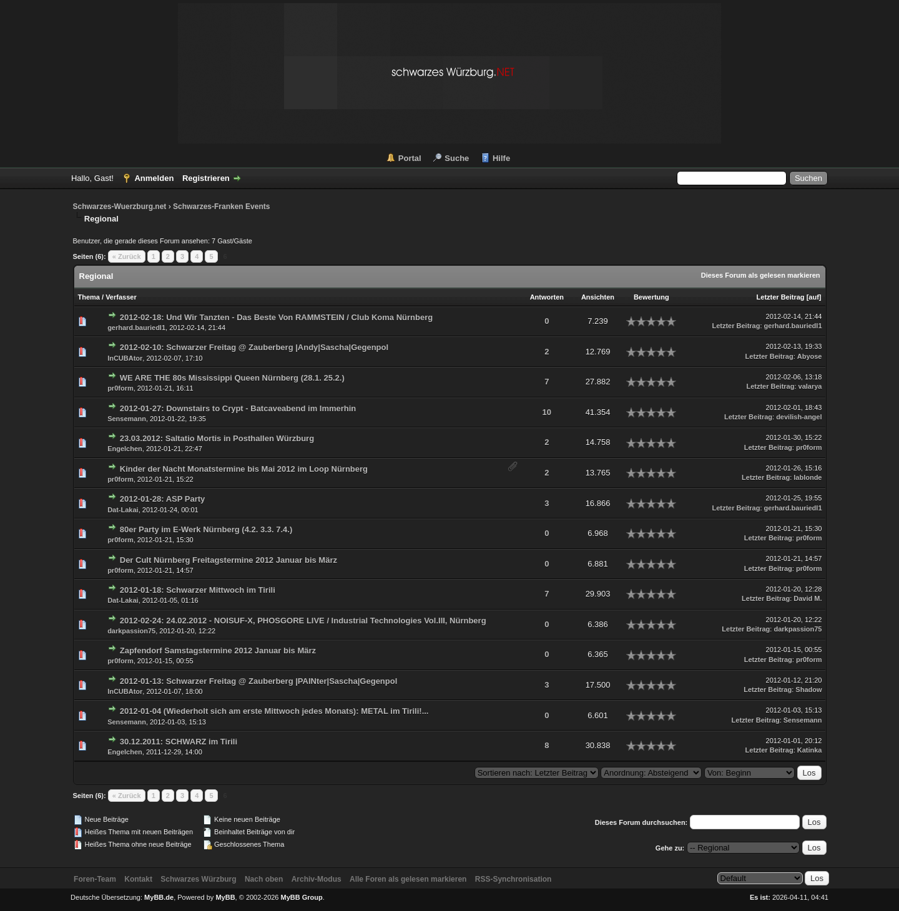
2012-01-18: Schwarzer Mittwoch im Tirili (197, 590)
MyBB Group (302, 897)
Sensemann (126, 418)
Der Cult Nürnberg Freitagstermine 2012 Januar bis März (228, 560)
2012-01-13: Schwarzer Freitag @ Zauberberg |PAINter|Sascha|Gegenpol (259, 681)
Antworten (547, 297)
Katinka (809, 750)
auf (813, 297)
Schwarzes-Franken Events (221, 206)
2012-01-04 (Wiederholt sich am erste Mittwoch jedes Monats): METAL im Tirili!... (274, 711)
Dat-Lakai (123, 510)
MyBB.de (159, 897)
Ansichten (597, 297)
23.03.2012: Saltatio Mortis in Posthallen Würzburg (217, 438)
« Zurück (126, 256)
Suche (457, 158)
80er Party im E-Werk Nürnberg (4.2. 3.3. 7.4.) (206, 529)
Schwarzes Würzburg (198, 879)
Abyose (809, 356)
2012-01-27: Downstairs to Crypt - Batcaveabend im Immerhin (238, 408)
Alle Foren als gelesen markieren (408, 879)
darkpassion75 (131, 631)
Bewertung (651, 297)
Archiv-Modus (316, 879)
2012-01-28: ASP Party (162, 499)
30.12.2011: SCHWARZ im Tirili (178, 741)
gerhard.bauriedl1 (136, 327)
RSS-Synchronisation (513, 879)
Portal (409, 158)
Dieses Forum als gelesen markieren (760, 275)
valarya (810, 386)
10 (547, 412)
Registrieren (206, 178)
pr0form (120, 388)
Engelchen (124, 448)
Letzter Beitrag (781, 297)
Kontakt (138, 879)
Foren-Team (95, 879)
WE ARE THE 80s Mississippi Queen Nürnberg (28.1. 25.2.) (232, 377)
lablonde (807, 477)
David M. (807, 598)
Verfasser (121, 297)
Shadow (808, 689)
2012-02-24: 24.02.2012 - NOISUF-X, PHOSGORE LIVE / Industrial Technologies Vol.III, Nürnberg (303, 620)
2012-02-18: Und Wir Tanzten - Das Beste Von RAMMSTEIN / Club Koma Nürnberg (276, 317)
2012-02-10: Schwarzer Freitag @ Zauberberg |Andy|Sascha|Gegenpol (254, 347)
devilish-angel (799, 417)
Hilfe (501, 158)
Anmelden (154, 178)
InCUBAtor (124, 358)
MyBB (225, 897)
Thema (89, 297)
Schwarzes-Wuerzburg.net (120, 206)
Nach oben (264, 879)
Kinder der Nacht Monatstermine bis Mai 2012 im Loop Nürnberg (244, 469)
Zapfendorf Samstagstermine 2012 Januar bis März (218, 650)
